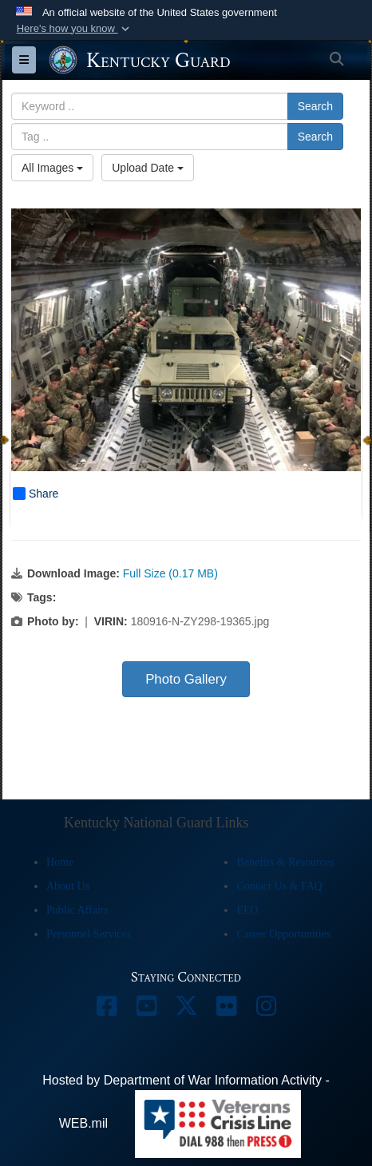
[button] (74, 29)
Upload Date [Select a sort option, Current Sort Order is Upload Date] (148, 167)
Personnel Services (88, 934)
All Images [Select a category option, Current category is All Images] (52, 167)
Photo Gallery (186, 679)
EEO (247, 910)
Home (59, 862)
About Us (67, 886)
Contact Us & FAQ (279, 886)
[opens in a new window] (106, 1010)
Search (315, 106)
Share (35, 493)
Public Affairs (77, 910)
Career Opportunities (283, 934)
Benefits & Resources (285, 862)
